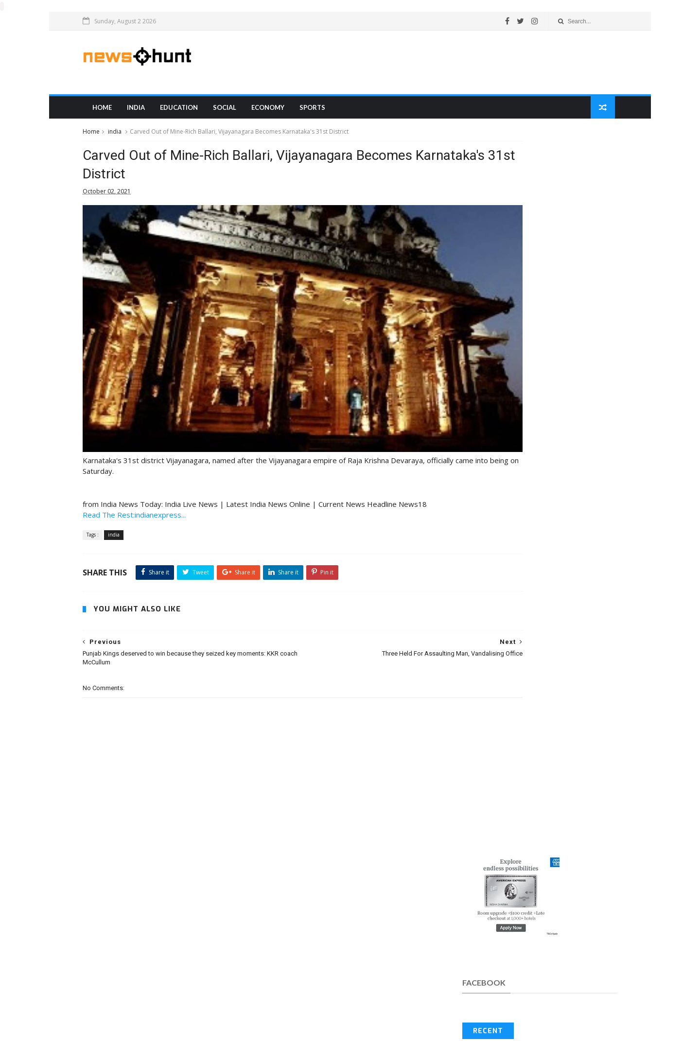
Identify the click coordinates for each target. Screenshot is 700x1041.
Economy (284, 111)
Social (241, 111)
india (153, 111)
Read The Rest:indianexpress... (153, 500)
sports (329, 111)
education (196, 111)
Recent (478, 308)
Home (119, 111)
